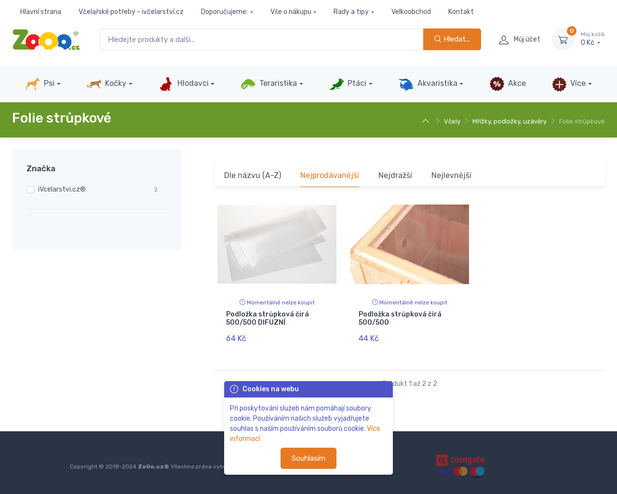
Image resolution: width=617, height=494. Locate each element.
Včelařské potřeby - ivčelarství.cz (131, 12)
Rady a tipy (351, 12)
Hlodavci (183, 84)
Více (568, 84)
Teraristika (269, 84)
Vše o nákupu (290, 12)
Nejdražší (395, 175)
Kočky (106, 84)
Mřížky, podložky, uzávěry (509, 121)
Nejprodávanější (329, 175)
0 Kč (593, 39)
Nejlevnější (451, 175)
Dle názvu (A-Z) (252, 175)
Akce (507, 84)
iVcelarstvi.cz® (62, 189)
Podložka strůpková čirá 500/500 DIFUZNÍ (267, 318)
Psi (39, 84)
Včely (452, 121)
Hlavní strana (40, 12)
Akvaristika (427, 84)
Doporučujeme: (224, 12)
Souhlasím (308, 458)
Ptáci (347, 84)
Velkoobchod (411, 12)
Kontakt (461, 12)
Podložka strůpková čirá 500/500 (400, 318)
